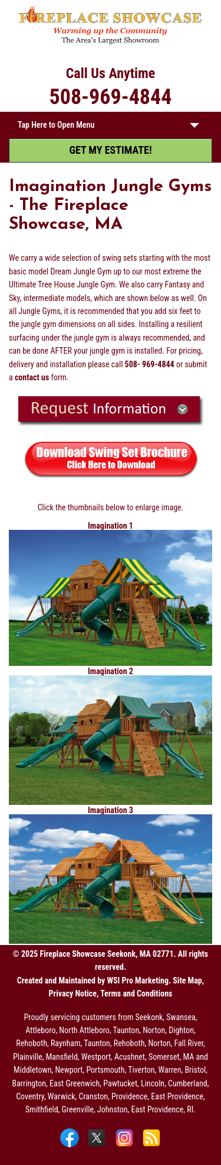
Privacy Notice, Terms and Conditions (111, 993)
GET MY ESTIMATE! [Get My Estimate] (110, 150)
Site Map (187, 980)
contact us (32, 377)
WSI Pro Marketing (138, 980)
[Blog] (151, 1146)
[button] (194, 127)
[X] (98, 1146)
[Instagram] (125, 1146)
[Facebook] (71, 1146)
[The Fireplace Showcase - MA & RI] (110, 42)
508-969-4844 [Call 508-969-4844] (111, 97)
